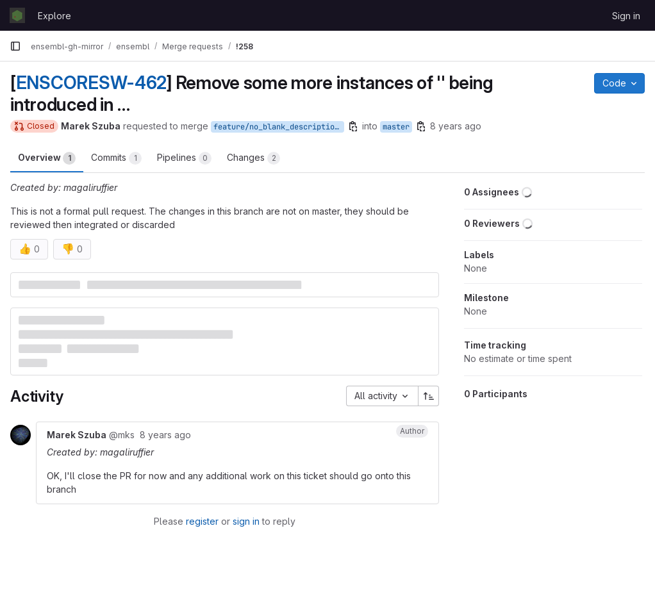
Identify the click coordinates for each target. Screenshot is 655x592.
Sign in (626, 15)
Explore (54, 15)
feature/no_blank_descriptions (278, 127)
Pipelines (184, 158)
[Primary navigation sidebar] (15, 46)
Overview (47, 158)
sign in (246, 521)
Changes (253, 158)
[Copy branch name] (353, 126)
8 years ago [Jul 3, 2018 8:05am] (455, 125)
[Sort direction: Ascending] (429, 396)
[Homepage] (17, 15)
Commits (116, 158)
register (202, 521)
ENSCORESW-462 (91, 83)
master (396, 127)
